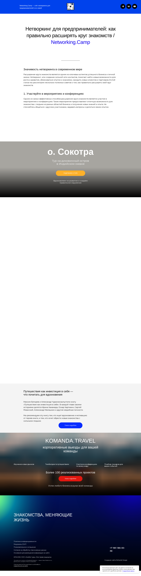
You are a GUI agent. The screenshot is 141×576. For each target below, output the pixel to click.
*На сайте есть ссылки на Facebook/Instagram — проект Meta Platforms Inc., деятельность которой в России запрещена (33, 561)
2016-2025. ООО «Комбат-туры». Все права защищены (32, 557)
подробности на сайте (21, 566)
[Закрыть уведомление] (138, 567)
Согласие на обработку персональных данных (30, 550)
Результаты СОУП (20, 544)
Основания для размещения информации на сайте (32, 553)
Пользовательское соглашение (25, 547)
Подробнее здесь (128, 571)
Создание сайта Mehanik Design (115, 560)
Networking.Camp (70, 42)
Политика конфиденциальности (25, 541)
